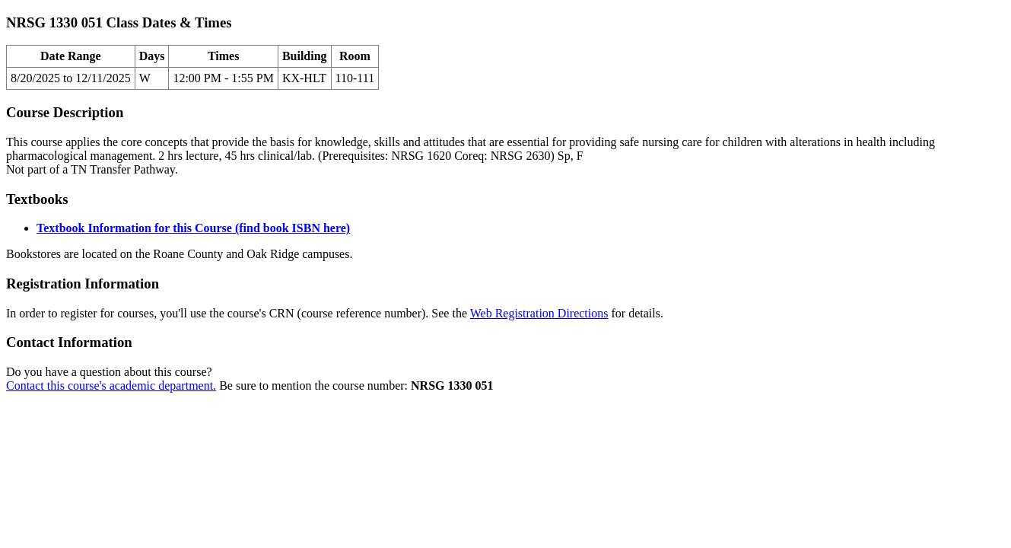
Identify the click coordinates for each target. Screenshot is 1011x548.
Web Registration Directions (539, 313)
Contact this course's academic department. (111, 385)
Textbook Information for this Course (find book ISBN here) (193, 227)
